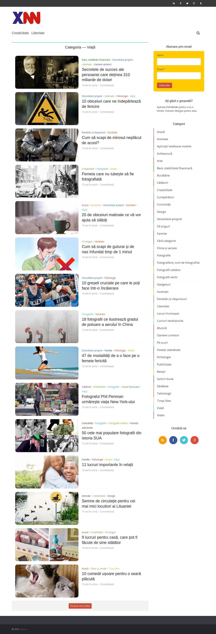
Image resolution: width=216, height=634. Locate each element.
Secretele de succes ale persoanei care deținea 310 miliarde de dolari (106, 74)
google (195, 440)
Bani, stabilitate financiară (96, 59)
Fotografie (102, 168)
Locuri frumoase (130, 386)
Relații (113, 168)
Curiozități (87, 423)
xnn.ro (23, 629)
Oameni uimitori (102, 64)
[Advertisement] (109, 17)
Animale (86, 495)
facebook (173, 440)
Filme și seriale (99, 568)
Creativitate (20, 33)
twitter (184, 440)
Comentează (107, 85)
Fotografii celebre (118, 423)
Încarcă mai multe (80, 605)
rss (163, 440)
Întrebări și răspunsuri (93, 132)
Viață (132, 96)
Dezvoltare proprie (122, 59)
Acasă (85, 205)
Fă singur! (87, 241)
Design (111, 495)
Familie (108, 350)
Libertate (38, 33)
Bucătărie (96, 205)
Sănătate (112, 132)
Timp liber (114, 568)
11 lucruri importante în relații (108, 464)
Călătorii (86, 386)
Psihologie (122, 96)
